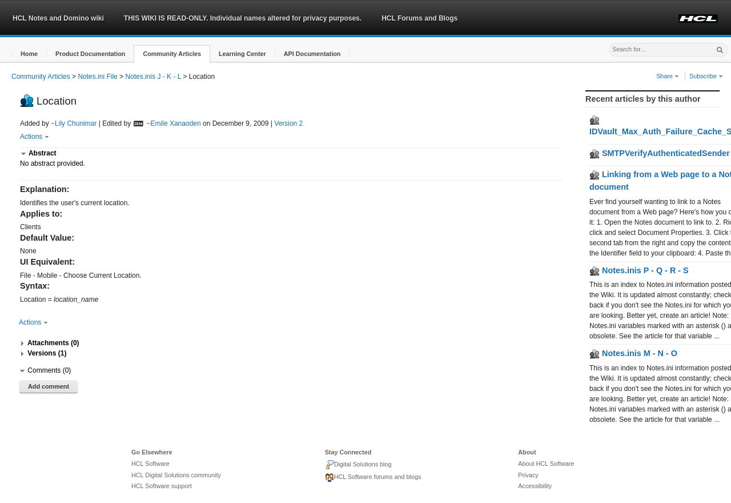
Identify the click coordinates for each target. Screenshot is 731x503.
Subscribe (706, 76)
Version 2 (288, 123)
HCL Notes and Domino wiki (58, 18)
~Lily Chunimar (74, 123)
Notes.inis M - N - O (633, 353)
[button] (29, 54)
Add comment (48, 386)
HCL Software (150, 463)
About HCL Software (546, 463)
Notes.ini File (97, 77)
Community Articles (40, 77)
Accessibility (535, 485)
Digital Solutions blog (358, 464)
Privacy (528, 475)
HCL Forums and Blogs (419, 18)
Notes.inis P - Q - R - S (639, 270)
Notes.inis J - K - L (153, 77)
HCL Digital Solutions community (176, 475)
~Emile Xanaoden (174, 123)
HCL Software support (161, 485)
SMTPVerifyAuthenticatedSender (659, 153)
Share (667, 76)
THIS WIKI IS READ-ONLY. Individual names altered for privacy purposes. (243, 18)
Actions (34, 137)
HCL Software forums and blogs (373, 477)
